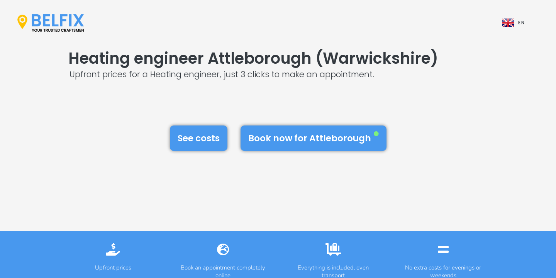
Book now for (313, 137)
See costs (199, 138)
